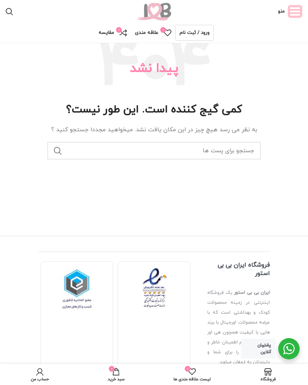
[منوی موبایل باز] (290, 11)
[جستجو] (9, 11)
